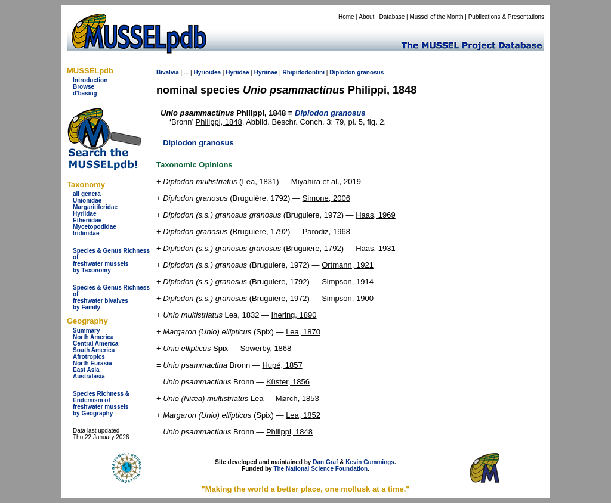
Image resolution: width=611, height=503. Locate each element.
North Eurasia (92, 363)
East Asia (86, 370)
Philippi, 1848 (219, 121)
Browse (83, 86)
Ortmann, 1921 (348, 264)
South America (94, 350)
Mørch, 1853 (297, 398)
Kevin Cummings (369, 462)
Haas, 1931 (376, 248)
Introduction (90, 80)
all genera (87, 194)
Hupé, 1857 (282, 365)
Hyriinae (265, 72)
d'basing (85, 93)
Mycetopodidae (94, 226)
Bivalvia (167, 72)
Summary (86, 330)
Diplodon (342, 72)
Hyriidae (84, 213)
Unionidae (87, 200)
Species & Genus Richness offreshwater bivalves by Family (111, 297)
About (366, 17)
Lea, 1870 (303, 331)
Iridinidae (86, 233)
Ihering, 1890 (294, 315)
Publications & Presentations (506, 17)
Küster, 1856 (288, 381)
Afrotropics (89, 356)
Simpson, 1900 (348, 298)
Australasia (89, 376)
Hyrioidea (207, 72)
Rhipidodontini (303, 72)
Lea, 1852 (303, 415)
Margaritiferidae (95, 207)
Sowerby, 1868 (266, 348)
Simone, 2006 (326, 198)
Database (392, 17)
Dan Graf (325, 462)
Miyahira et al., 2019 (326, 181)
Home (346, 17)
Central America (95, 343)
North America (93, 337)
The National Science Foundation (320, 468)
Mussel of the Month (437, 17)
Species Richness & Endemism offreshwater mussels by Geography (101, 403)
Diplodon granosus (198, 142)
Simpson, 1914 (348, 281)
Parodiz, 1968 (326, 231)
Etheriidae (87, 220)
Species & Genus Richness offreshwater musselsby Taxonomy (111, 260)
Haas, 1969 (376, 214)
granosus (370, 72)
